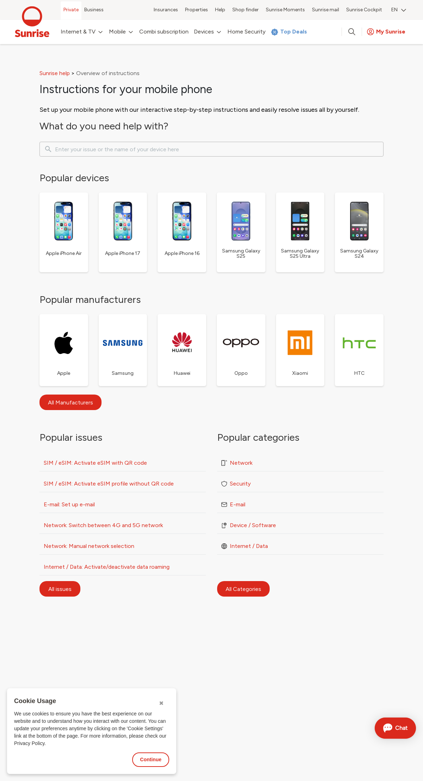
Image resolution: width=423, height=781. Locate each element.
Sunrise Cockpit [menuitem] (364, 10)
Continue (150, 759)
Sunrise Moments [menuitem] (285, 10)
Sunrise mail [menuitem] (325, 10)
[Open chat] (395, 728)
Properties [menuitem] (196, 10)
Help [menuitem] (220, 10)
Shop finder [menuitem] (245, 10)
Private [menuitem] (71, 10)
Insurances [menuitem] (166, 10)
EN (398, 10)
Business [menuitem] (94, 10)
